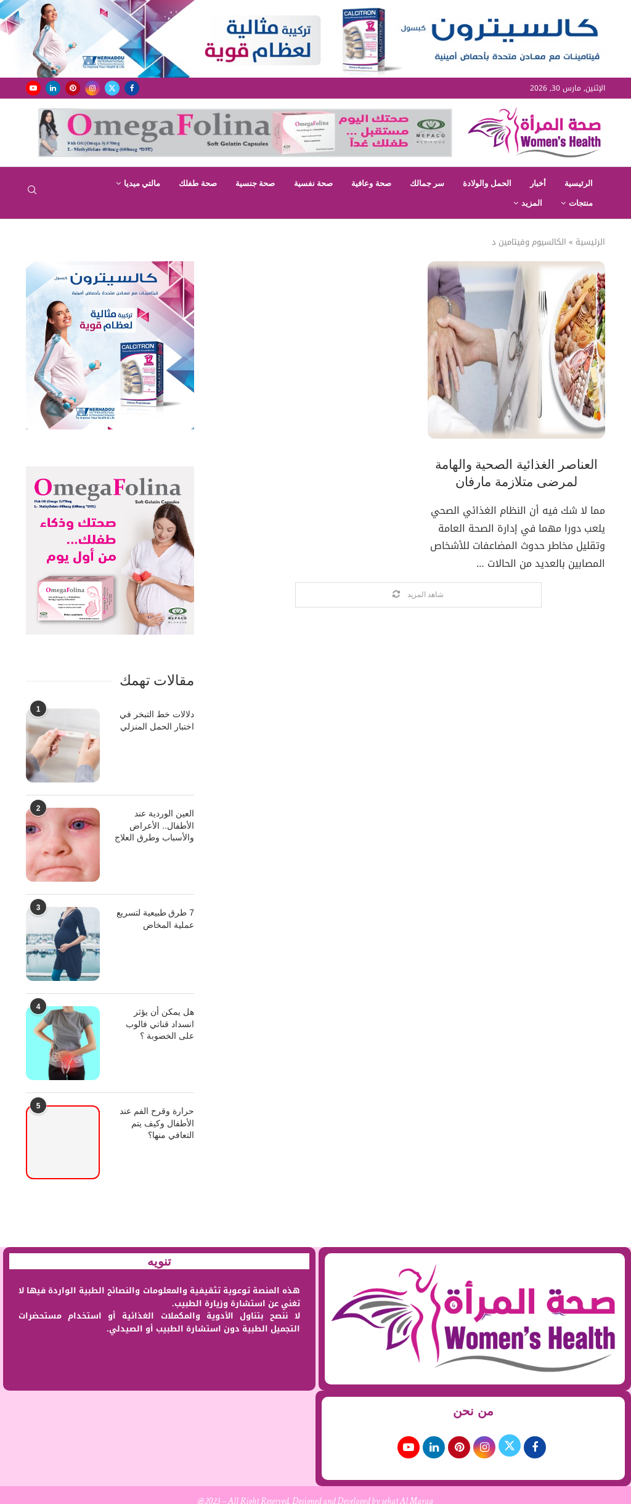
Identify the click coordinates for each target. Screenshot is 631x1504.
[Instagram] (92, 88)
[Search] (32, 193)
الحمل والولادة (487, 183)
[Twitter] (112, 88)
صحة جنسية (255, 183)
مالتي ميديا (142, 183)
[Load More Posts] (418, 595)
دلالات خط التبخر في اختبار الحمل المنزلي (157, 720)
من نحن (473, 1411)
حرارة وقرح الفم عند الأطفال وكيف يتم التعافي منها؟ (157, 1123)
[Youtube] (33, 88)
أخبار (538, 183)
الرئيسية (578, 183)
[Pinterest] (72, 88)
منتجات (581, 203)
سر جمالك (427, 183)
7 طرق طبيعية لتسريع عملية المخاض (155, 919)
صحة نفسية (313, 183)
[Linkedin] (53, 88)
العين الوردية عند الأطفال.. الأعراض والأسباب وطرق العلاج (154, 825)
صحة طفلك (198, 183)
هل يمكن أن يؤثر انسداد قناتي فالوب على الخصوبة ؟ (160, 1024)
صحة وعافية (371, 183)
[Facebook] (131, 88)
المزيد (531, 203)
